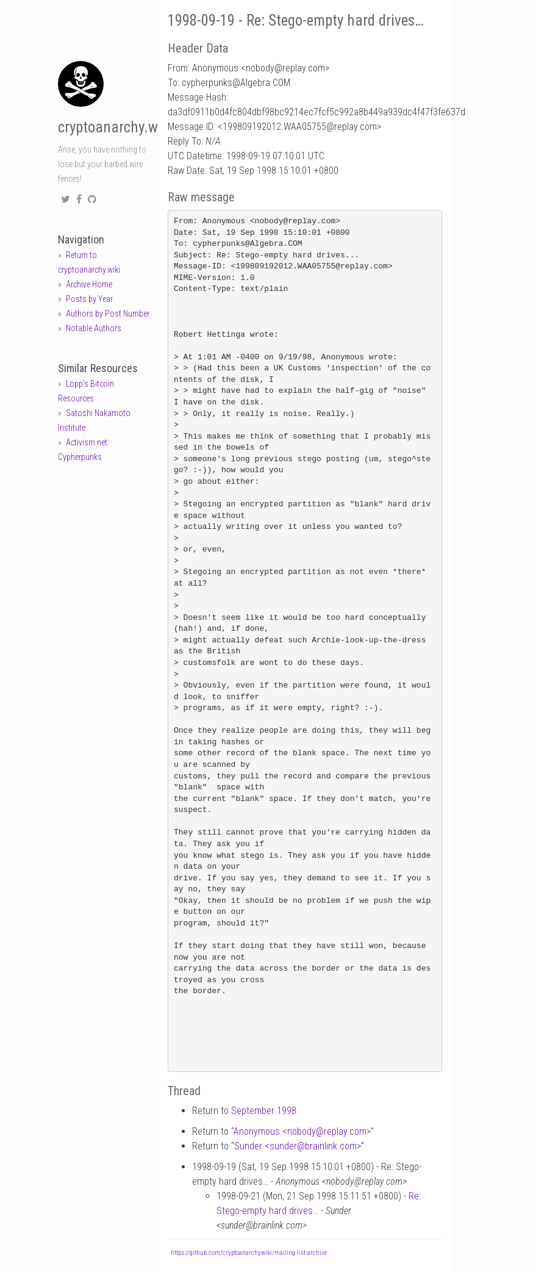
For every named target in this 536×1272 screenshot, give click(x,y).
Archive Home (89, 284)
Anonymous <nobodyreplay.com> (302, 1131)
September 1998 (263, 1110)
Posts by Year (89, 299)
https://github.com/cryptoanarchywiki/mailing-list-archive (249, 1253)
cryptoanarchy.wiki (115, 127)
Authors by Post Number (107, 313)
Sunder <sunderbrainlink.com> (297, 1146)
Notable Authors (93, 328)
